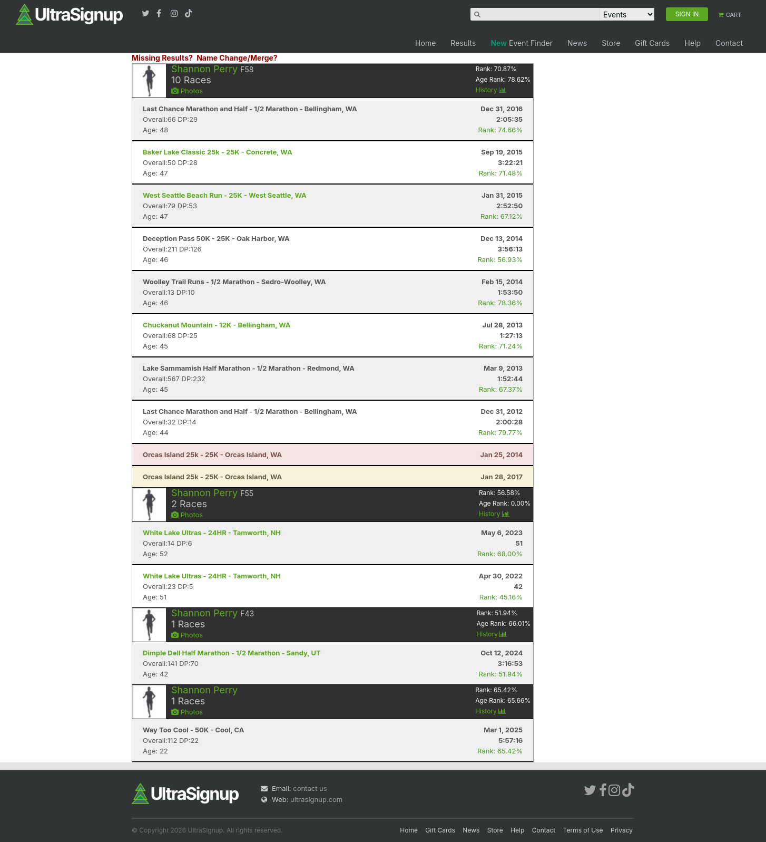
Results (463, 42)
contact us (310, 788)
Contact (729, 42)
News (577, 42)
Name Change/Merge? (237, 57)
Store (611, 42)
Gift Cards (652, 42)
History (491, 90)
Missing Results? (162, 57)
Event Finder (521, 42)
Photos (187, 90)
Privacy (622, 830)
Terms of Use (583, 830)
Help (692, 42)
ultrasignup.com (316, 799)
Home (425, 42)
